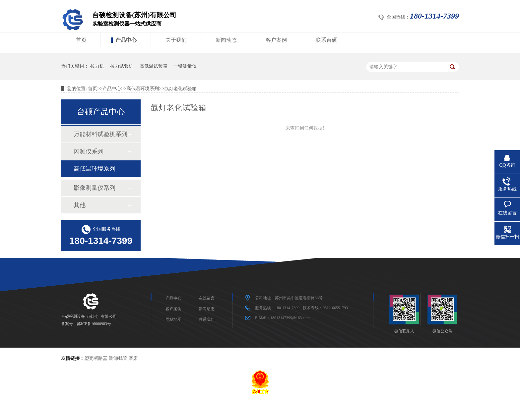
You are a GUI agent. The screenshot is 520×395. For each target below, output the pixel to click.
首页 (81, 40)
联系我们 (207, 319)
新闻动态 (226, 40)
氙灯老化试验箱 (180, 88)
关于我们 (176, 40)
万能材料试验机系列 (100, 134)
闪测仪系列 (88, 151)
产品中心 (126, 40)
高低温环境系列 (142, 88)
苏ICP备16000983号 (94, 323)
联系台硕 (326, 40)
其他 (80, 205)
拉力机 (97, 66)
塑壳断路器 (95, 358)
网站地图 (173, 319)
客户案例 (276, 40)
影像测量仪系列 (94, 188)
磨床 (133, 358)
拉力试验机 (121, 66)
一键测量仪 (185, 66)
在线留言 (207, 298)
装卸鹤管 (118, 358)
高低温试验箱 (153, 66)
